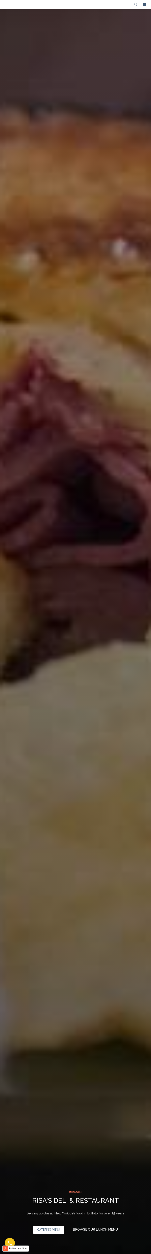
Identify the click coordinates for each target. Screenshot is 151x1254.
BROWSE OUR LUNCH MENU (95, 1229)
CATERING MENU (48, 1229)
